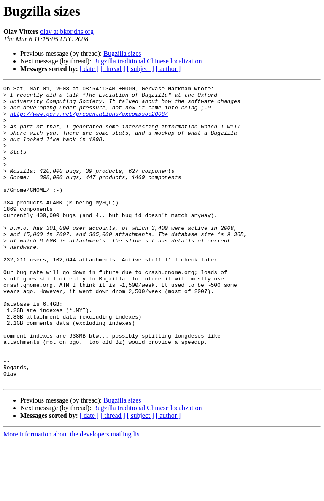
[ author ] (168, 68)
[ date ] (89, 68)
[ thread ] (112, 68)
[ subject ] (140, 68)
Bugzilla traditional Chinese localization (147, 61)
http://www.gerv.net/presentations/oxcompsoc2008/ (89, 120)
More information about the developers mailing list (72, 493)
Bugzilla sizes (122, 53)
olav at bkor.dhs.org (67, 31)
